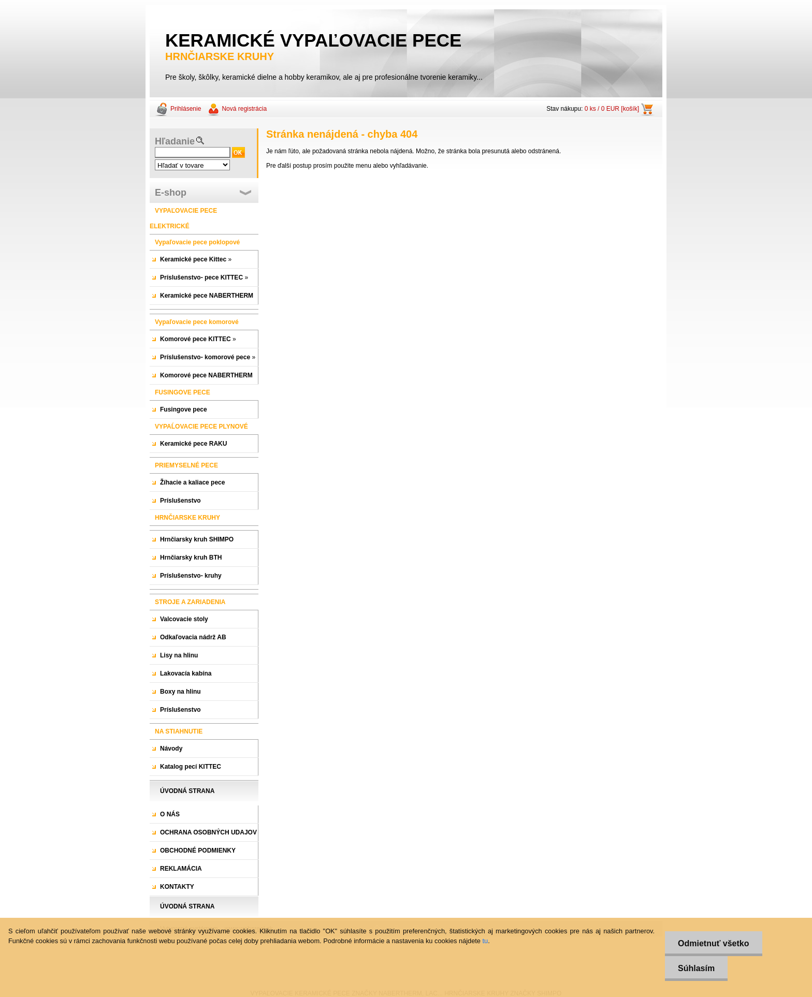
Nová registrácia (244, 108)
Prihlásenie (185, 108)
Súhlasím (696, 968)
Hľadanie (175, 141)
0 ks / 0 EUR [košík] (612, 108)
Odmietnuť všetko (713, 943)
